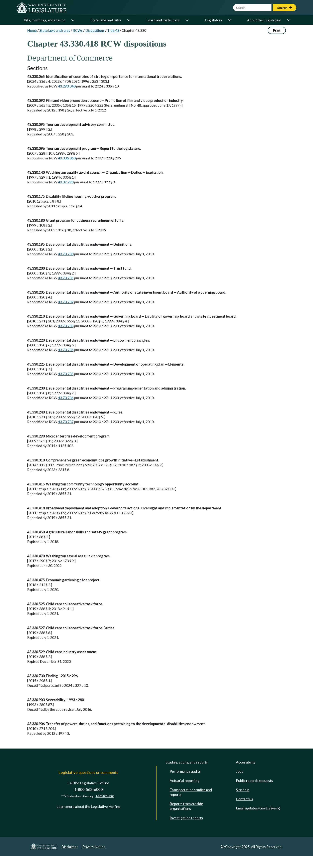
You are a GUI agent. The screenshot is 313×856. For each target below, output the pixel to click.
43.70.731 (65, 278)
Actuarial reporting (184, 780)
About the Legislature (264, 20)
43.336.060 (66, 158)
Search (284, 7)
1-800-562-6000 (88, 789)
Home (32, 30)
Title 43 (113, 30)
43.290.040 (66, 86)
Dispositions (95, 30)
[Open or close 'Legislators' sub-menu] (229, 20)
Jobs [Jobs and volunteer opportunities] (239, 771)
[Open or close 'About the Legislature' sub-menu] (288, 20)
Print (276, 30)
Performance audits (185, 771)
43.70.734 (65, 350)
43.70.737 (65, 422)
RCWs (78, 30)
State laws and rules (106, 20)
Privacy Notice (93, 846)
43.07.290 (65, 182)
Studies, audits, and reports (187, 762)
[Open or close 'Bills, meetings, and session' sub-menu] (72, 20)
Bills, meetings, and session (44, 20)
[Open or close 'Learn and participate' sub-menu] (187, 20)
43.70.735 (65, 374)
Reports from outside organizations (186, 806)
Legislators (213, 20)
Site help (242, 789)
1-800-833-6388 (105, 796)
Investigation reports (186, 817)
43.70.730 (65, 254)
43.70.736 (65, 398)
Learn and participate (163, 20)
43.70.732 (65, 302)
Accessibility (246, 762)
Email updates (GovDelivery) (258, 808)
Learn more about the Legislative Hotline (88, 806)
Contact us (244, 799)
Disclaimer (69, 846)
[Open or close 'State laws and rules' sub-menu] (128, 20)
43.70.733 (65, 326)
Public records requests (254, 780)
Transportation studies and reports (191, 792)
